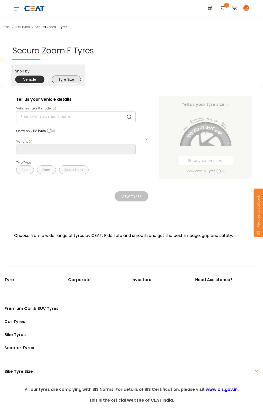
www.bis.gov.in (222, 389)
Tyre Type (23, 163)
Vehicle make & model (36, 108)
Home (5, 27)
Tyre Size (66, 79)
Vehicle (29, 79)
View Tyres (131, 196)
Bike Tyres (22, 27)
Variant (24, 142)
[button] (234, 8)
